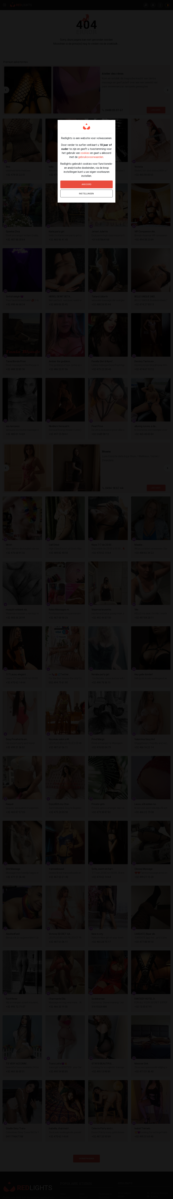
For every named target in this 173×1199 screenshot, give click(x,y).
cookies (85, 153)
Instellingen (86, 193)
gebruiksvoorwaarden (90, 157)
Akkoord (86, 184)
